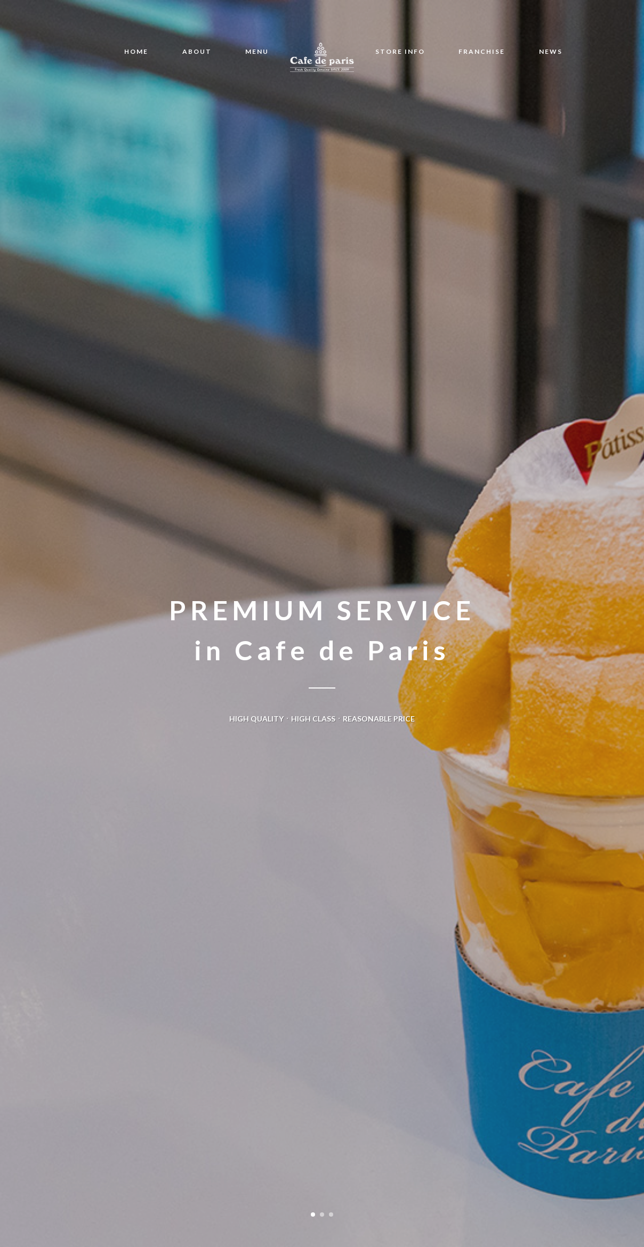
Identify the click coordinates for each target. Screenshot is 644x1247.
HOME (136, 51)
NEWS (550, 51)
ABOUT (197, 51)
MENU (257, 51)
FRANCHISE (481, 51)
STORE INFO (400, 51)
